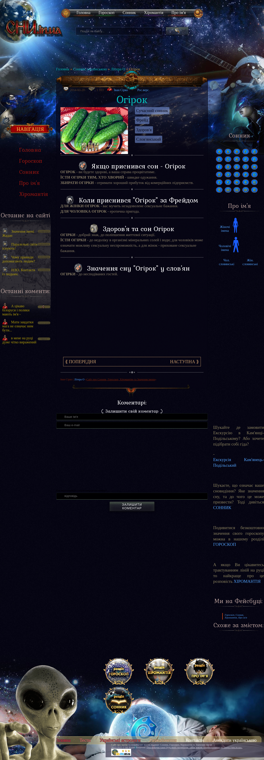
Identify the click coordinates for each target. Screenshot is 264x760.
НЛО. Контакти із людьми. (18, 272)
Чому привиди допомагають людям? (18, 259)
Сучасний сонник (152, 110)
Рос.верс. (140, 89)
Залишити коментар (132, 506)
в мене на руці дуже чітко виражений (19, 340)
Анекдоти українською (235, 740)
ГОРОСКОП (224, 544)
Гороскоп (107, 12)
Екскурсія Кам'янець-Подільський (238, 462)
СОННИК (222, 507)
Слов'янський (148, 139)
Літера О (118, 69)
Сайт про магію (119, 744)
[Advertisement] (25, 424)
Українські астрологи (120, 740)
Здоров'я (144, 129)
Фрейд (142, 120)
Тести (85, 740)
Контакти (195, 740)
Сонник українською (90, 69)
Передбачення (163, 740)
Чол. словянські (226, 262)
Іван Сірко (121, 90)
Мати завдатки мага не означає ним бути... (17, 326)
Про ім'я (178, 12)
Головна (83, 12)
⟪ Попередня (80, 361)
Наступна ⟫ (184, 361)
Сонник (129, 12)
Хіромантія (153, 12)
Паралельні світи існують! (19, 246)
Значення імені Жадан (18, 233)
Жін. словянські (250, 262)
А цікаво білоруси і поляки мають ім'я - (16, 310)
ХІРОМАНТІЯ (247, 581)
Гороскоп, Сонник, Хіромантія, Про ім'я (236, 616)
